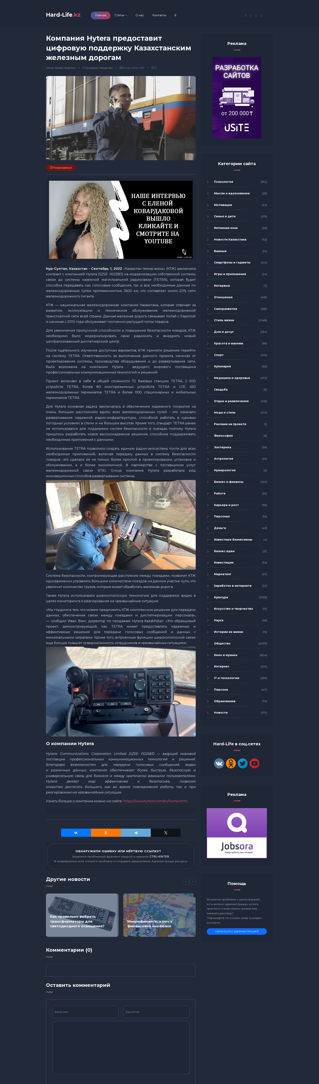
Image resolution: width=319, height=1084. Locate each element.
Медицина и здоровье (232, 379)
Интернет (221, 668)
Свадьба (221, 391)
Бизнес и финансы (228, 483)
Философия (223, 437)
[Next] (193, 883)
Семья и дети (225, 218)
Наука (218, 622)
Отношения (223, 299)
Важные (220, 253)
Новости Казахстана (230, 241)
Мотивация (223, 206)
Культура (91, 69)
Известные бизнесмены (233, 541)
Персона (221, 691)
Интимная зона (226, 229)
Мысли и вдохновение (232, 195)
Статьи (126, 16)
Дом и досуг (224, 333)
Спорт (219, 356)
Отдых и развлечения (231, 403)
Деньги (220, 529)
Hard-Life (66, 16)
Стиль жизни (224, 322)
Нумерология (225, 472)
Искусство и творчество (233, 610)
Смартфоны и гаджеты (232, 264)
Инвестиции (224, 564)
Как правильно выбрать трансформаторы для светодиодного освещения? (77, 923)
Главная (107, 16)
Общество (106, 69)
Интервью (222, 287)
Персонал (222, 518)
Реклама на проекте (230, 426)
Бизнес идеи (224, 553)
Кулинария (222, 368)
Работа (219, 495)
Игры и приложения (230, 276)
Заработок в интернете (233, 587)
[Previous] (186, 883)
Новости (221, 714)
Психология (223, 183)
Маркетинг (223, 576)
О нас (146, 16)
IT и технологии (226, 679)
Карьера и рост (226, 506)
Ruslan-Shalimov (65, 69)
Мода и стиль (225, 414)
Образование (225, 703)
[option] (82, 917)
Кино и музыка (225, 656)
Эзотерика (222, 449)
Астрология (223, 460)
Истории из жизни (228, 633)
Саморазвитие (225, 310)
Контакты (166, 16)
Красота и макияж (228, 345)
